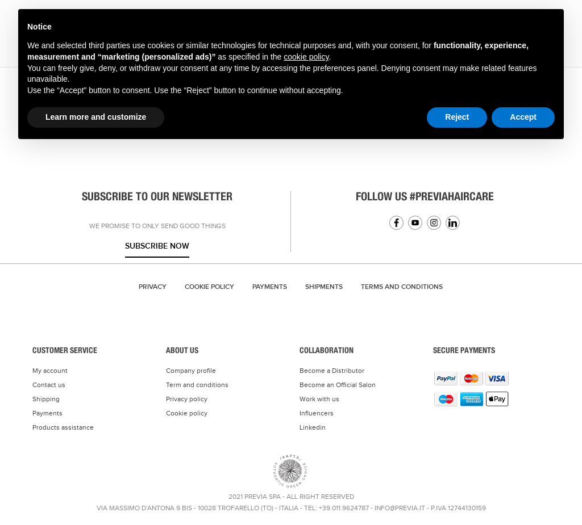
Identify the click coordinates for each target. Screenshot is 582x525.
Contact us (48, 385)
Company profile (191, 371)
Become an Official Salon (338, 385)
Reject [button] (457, 116)
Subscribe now (157, 246)
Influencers (317, 413)
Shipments (324, 287)
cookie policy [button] (306, 56)
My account (50, 371)
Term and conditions (197, 385)
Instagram (433, 222)
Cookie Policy (209, 287)
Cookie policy (186, 413)
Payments (269, 287)
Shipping (46, 399)
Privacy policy (186, 399)
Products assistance (63, 427)
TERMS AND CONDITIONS (402, 287)
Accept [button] (523, 116)
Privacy (153, 287)
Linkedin (452, 222)
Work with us (319, 399)
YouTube (415, 222)
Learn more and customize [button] (95, 116)
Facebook (396, 222)
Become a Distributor (332, 371)
